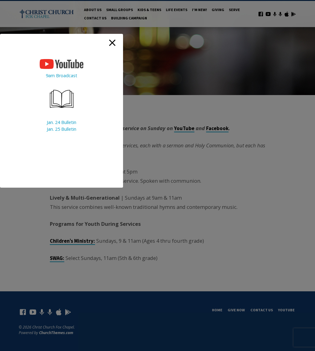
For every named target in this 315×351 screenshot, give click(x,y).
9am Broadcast (61, 75)
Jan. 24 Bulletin (61, 122)
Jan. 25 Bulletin (61, 129)
